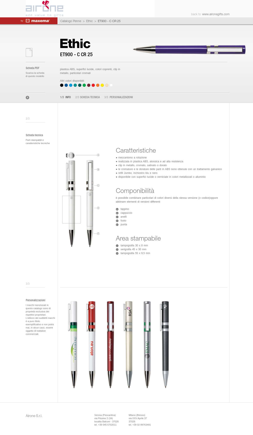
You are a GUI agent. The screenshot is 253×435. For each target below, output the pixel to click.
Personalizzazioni (118, 97)
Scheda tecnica (87, 97)
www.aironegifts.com (216, 14)
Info (65, 97)
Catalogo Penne (70, 21)
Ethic (89, 21)
